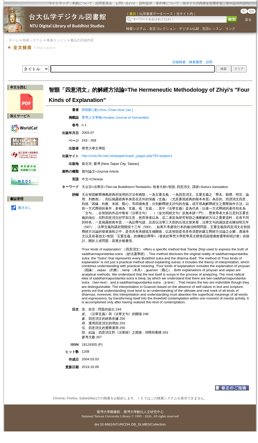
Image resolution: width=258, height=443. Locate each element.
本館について (82, 3)
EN (251, 11)
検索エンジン (57, 40)
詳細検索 (179, 62)
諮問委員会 (103, 3)
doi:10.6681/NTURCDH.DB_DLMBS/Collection (130, 424)
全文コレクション (162, 29)
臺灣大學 (103, 412)
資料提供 (145, 3)
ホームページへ (237, 3)
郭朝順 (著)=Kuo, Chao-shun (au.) (107, 110)
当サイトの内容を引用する (202, 3)
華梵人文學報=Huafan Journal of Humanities (115, 117)
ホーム (14, 40)
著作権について (167, 3)
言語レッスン (212, 29)
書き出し (24, 208)
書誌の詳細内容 (82, 40)
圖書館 (115, 412)
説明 (209, 62)
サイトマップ (59, 3)
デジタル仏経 (189, 29)
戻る (248, 20)
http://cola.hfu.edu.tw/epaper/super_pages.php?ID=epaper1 (127, 156)
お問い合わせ (125, 3)
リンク (230, 29)
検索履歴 (195, 62)
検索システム (136, 29)
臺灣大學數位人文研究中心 (143, 412)
